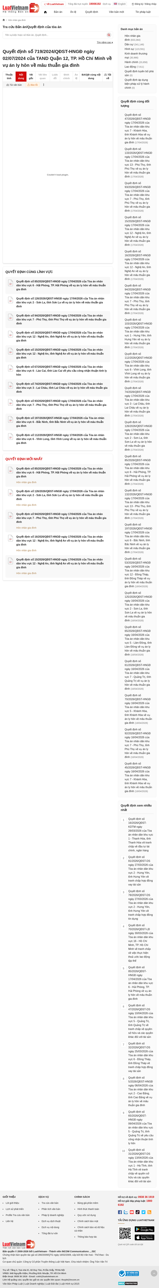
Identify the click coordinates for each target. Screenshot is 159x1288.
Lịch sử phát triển (15, 1209)
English (120, 4)
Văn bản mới (116, 12)
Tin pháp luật (143, 12)
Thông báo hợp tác (87, 1236)
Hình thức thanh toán (88, 1209)
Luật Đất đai (52, 1283)
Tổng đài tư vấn (50, 1233)
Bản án (58, 12)
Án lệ (73, 12)
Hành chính (131, 62)
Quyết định (91, 12)
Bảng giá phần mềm (88, 1203)
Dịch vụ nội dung (50, 1227)
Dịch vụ (107, 4)
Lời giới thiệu (12, 1203)
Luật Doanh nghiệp (34, 1283)
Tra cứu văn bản (50, 1203)
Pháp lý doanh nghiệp (53, 1215)
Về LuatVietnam (53, 4)
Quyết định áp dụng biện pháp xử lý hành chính (137, 83)
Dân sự (129, 44)
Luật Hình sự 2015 (69, 1283)
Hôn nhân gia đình (26, 482)
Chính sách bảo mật (88, 1221)
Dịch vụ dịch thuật (51, 1221)
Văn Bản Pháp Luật (13, 1283)
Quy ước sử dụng (87, 1215)
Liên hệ (9, 1221)
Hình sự (129, 49)
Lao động (130, 66)
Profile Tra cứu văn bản (18, 1215)
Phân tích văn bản (51, 1209)
